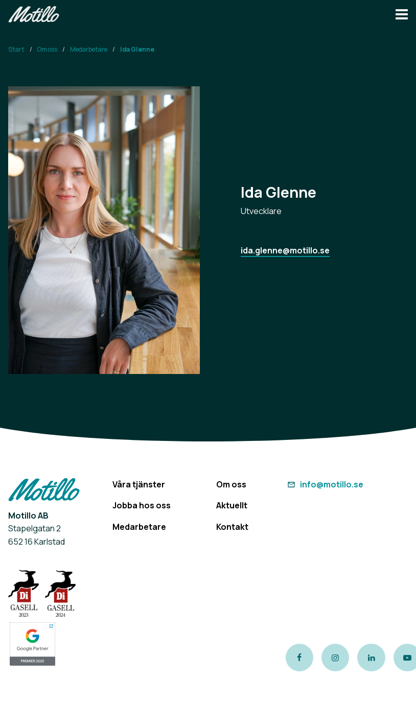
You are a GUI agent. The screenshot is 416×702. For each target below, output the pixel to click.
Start (16, 49)
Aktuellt (231, 505)
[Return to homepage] (33, 15)
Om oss (47, 49)
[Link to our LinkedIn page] (371, 657)
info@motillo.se (324, 484)
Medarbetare (88, 49)
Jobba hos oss (141, 505)
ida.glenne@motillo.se (285, 250)
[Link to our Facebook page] (299, 657)
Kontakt (232, 526)
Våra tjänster (138, 484)
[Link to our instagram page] (335, 657)
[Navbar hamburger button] (402, 15)
